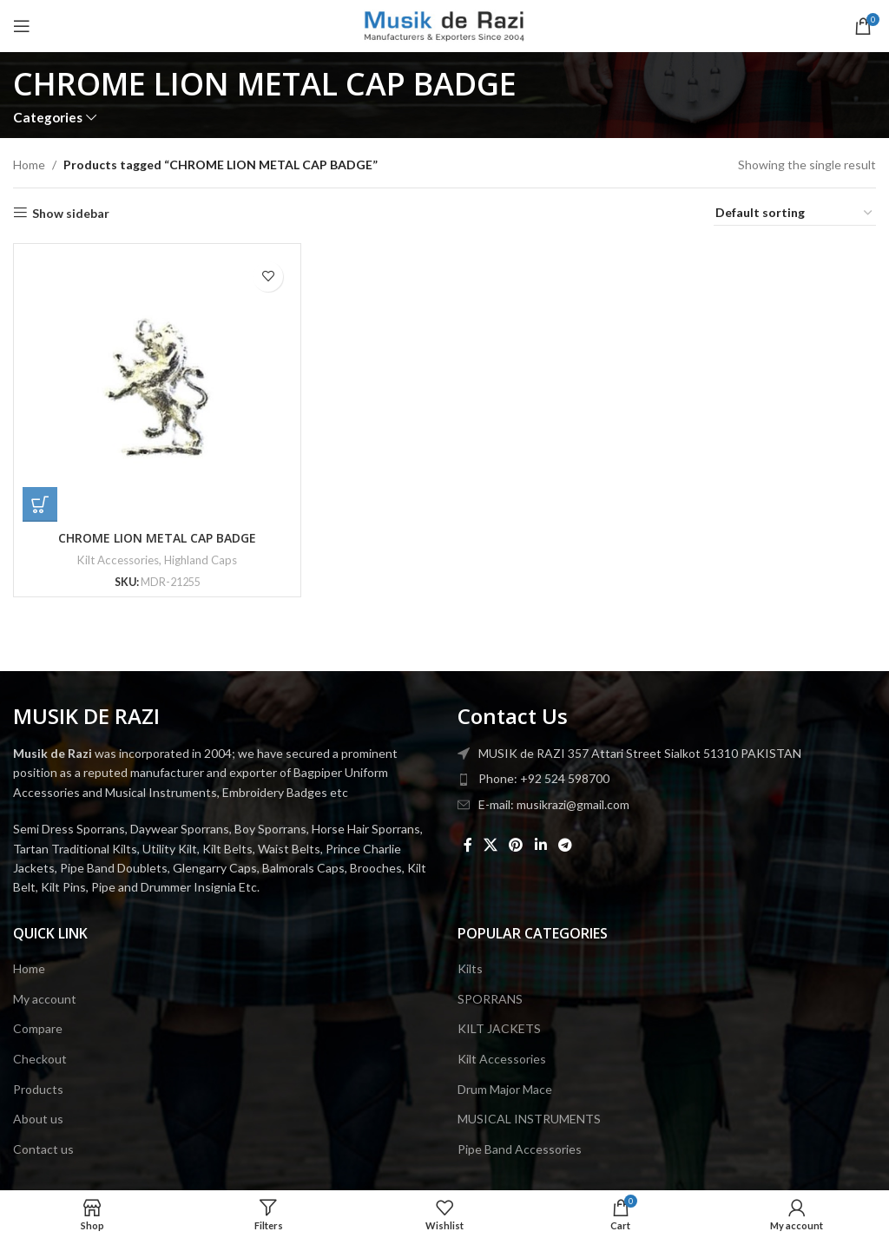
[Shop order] (795, 213)
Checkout (40, 1058)
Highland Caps (200, 560)
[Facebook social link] (467, 845)
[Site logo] (445, 24)
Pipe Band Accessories (520, 1149)
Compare (38, 1028)
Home (29, 164)
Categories (47, 117)
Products (38, 1089)
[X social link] (490, 845)
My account (44, 998)
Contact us (43, 1149)
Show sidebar (70, 213)
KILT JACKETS (499, 1028)
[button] (40, 504)
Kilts (470, 968)
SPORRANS (490, 998)
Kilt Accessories (118, 560)
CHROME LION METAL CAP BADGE (157, 538)
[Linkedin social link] (540, 845)
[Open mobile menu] (21, 26)
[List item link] (667, 778)
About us (38, 1118)
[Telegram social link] (564, 845)
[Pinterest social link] (516, 845)
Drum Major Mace (505, 1089)
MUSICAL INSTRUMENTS (529, 1118)
